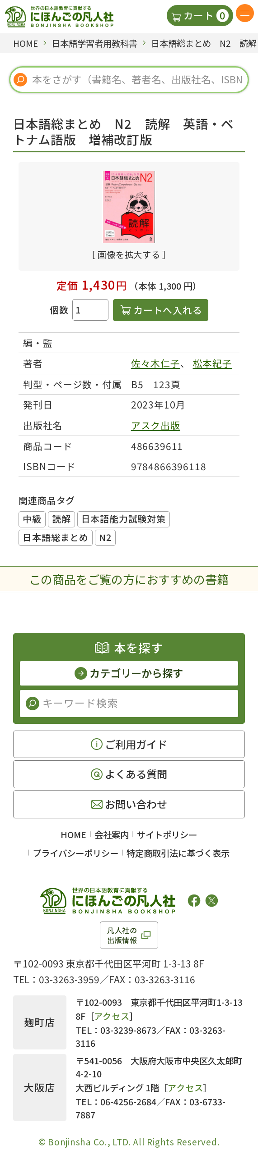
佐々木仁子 (155, 363)
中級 (32, 518)
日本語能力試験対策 (123, 518)
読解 (61, 518)
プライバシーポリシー (75, 852)
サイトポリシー (167, 834)
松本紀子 (212, 363)
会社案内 (111, 834)
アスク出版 (155, 425)
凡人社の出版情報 (122, 935)
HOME (73, 834)
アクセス (111, 1015)
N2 (105, 537)
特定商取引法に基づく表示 (178, 852)
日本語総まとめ (56, 537)
